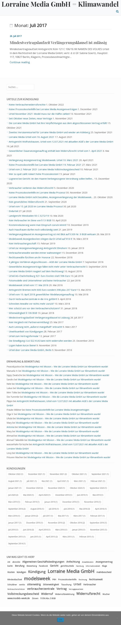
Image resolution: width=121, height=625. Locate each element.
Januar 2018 (30, 515)
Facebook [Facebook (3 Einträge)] (43, 565)
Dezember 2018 (70, 502)
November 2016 (55, 522)
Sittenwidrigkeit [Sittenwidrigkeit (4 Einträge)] (51, 584)
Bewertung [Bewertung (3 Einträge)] (32, 565)
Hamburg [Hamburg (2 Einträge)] (80, 566)
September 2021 (99, 474)
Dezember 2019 (62, 495)
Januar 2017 (13, 522)
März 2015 (67, 536)
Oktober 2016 (76, 522)
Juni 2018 (68, 509)
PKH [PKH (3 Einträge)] (54, 579)
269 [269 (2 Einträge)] (8, 562)
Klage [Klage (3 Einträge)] (104, 565)
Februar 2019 (31, 502)
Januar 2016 (77, 529)
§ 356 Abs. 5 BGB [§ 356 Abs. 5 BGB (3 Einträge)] (48, 598)
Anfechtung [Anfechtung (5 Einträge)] (73, 561)
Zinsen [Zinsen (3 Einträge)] (35, 598)
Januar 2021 (13, 488)
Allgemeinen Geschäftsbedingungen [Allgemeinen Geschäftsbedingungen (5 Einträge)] (43, 561)
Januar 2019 (49, 502)
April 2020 (43, 495)
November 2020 (55, 488)
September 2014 (15, 543)
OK (60, 619)
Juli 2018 (52, 509)
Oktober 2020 (76, 488)
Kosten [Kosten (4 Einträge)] (11, 572)
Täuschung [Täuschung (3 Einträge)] (66, 584)
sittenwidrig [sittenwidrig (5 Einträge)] (34, 584)
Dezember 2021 (35, 474)
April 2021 (61, 481)
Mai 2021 (46, 481)
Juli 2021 (30, 481)
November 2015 (97, 529)
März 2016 (60, 529)
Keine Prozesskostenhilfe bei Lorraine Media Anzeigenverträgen (57, 409)
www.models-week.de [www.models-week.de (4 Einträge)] (18, 598)
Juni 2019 (81, 495)
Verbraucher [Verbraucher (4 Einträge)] (89, 584)
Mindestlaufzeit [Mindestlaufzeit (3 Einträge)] (14, 579)
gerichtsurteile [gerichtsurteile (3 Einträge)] (67, 565)
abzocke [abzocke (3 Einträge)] (16, 561)
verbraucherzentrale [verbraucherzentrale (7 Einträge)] (40, 589)
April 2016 (43, 529)
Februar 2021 (96, 481)
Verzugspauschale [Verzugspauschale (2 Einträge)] (76, 589)
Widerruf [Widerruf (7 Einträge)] (47, 594)
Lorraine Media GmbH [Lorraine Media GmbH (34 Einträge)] (71, 571)
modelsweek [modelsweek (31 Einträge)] (37, 578)
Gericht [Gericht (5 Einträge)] (54, 565)
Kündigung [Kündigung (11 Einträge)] (36, 571)
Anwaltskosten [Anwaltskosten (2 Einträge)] (87, 562)
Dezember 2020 (33, 488)
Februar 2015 (85, 536)
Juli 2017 (46, 515)
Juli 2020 (12, 495)
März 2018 (12, 515)
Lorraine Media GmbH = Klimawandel (60, 4)
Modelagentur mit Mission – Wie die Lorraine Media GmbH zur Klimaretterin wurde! (66, 366)
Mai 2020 (27, 495)
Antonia (10, 427)
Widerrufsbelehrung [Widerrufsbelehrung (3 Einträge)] (64, 594)
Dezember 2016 (33, 522)
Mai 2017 (62, 515)
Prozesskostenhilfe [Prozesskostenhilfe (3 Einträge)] (67, 579)
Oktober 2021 (78, 474)
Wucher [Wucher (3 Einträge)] (106, 594)
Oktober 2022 (14, 474)
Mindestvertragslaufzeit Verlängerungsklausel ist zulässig (58, 42)
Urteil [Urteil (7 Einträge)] (77, 584)
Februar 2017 (96, 515)
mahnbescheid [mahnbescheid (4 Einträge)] (104, 572)
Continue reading (20, 62)
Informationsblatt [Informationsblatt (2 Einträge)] (93, 566)
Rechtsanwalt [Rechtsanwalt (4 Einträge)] (96, 579)
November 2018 (91, 502)
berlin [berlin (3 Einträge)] (10, 565)
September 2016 (97, 522)
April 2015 (50, 536)
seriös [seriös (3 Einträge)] (22, 584)
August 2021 (13, 481)
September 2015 (15, 536)
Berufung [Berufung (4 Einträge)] (19, 565)
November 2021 (57, 474)
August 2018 (35, 509)
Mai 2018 (83, 509)
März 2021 (78, 481)
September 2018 (15, 509)
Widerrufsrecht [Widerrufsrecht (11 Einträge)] (88, 593)
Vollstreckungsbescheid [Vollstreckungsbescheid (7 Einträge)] (23, 594)
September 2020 (97, 488)
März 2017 (78, 515)
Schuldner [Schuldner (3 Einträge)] (12, 584)
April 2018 (99, 509)
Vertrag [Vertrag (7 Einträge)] (61, 589)
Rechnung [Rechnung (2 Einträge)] (83, 580)
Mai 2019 (97, 495)
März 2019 (12, 502)
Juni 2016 (27, 529)
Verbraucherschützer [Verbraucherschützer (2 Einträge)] (16, 589)
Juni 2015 (34, 536)
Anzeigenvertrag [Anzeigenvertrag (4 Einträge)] (104, 561)
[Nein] (117, 618)
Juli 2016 (12, 529)
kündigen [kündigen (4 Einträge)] (21, 572)
